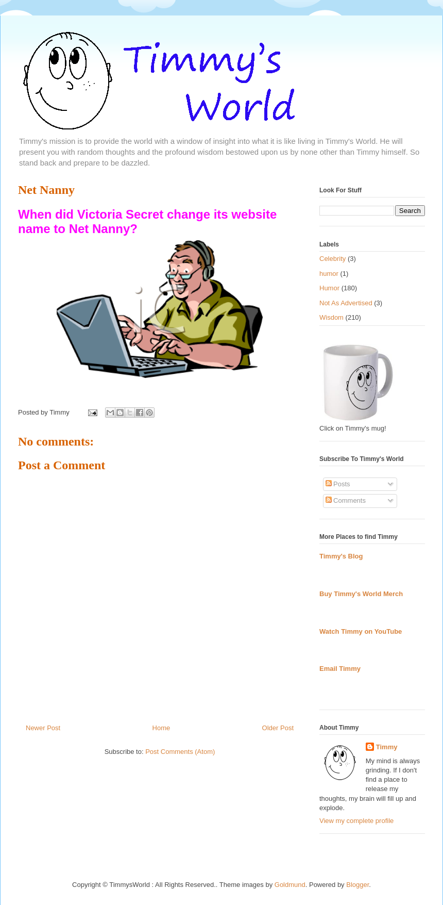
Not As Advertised (345, 303)
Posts (338, 484)
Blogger (357, 884)
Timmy (387, 747)
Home (161, 728)
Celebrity (332, 258)
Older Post (278, 728)
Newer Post (43, 728)
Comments (346, 500)
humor (328, 273)
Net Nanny (46, 189)
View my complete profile (356, 821)
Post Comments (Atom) (180, 751)
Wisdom (331, 317)
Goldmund (290, 884)
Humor (329, 288)
